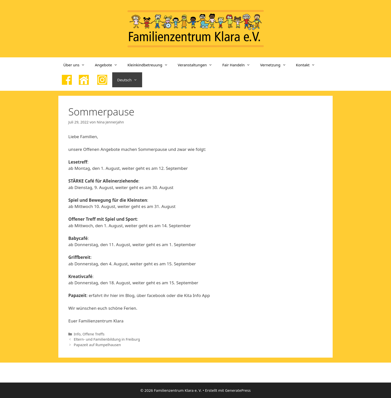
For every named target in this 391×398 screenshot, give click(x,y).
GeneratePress (238, 390)
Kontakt (308, 64)
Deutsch (129, 79)
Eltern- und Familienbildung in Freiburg (107, 339)
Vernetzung (275, 64)
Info (77, 334)
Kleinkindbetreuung (150, 64)
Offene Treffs (93, 334)
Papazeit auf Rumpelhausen (97, 344)
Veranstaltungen (197, 64)
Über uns (76, 64)
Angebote (108, 64)
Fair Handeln (238, 64)
